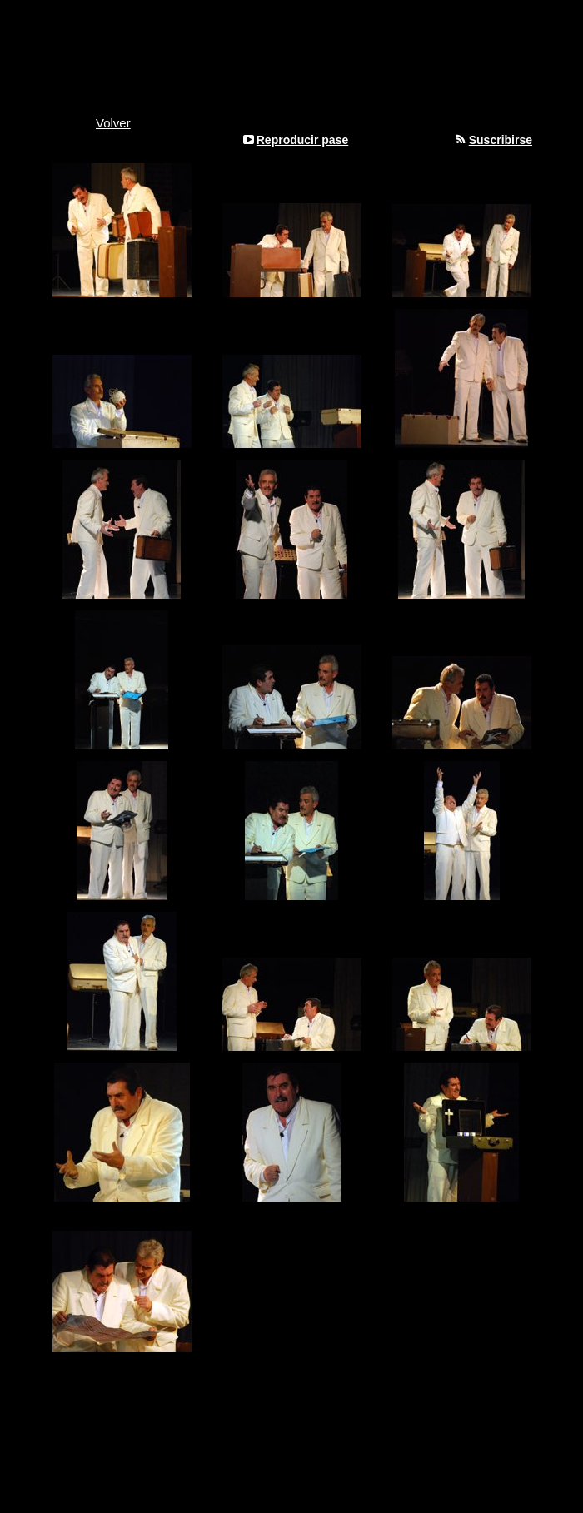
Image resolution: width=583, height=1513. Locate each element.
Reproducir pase (302, 140)
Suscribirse (500, 140)
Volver (113, 123)
